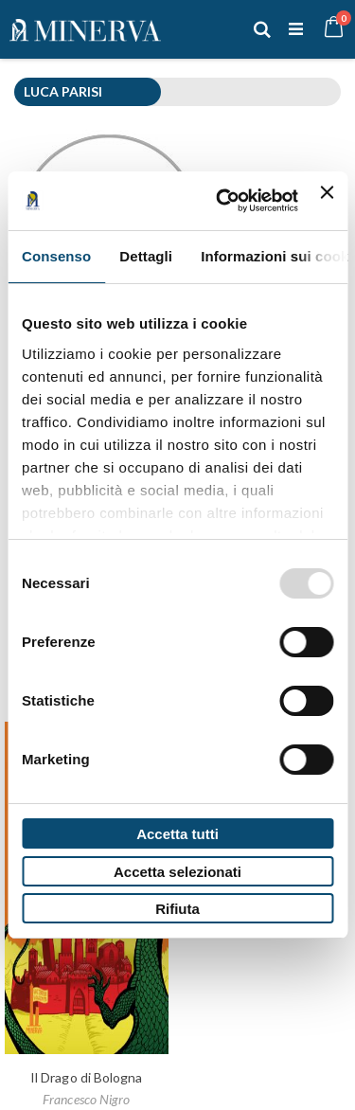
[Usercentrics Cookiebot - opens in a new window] (223, 200)
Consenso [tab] (56, 256)
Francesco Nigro (86, 1099)
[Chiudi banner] (326, 201)
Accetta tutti (177, 834)
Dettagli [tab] (145, 256)
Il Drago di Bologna (86, 1077)
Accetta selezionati (177, 872)
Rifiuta (177, 909)
